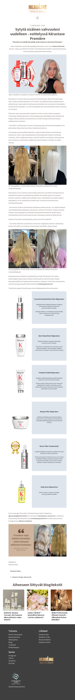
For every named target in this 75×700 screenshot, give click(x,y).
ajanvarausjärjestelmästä (17, 516)
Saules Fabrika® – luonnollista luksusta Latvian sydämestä (36, 615)
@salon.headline (25, 521)
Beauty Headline (45, 640)
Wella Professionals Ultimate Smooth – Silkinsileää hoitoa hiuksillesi (59, 616)
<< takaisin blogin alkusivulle (20, 577)
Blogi (10, 642)
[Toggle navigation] (37, 18)
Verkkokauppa (13, 647)
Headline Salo (44, 634)
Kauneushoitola (14, 637)
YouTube (11, 663)
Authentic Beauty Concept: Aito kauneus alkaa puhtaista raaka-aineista (13, 616)
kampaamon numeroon (47, 516)
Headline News (15, 571)
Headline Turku (44, 637)
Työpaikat (12, 645)
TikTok (11, 658)
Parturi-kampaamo (15, 634)
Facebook (11, 661)
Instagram (12, 656)
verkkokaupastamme (45, 284)
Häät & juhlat (13, 640)
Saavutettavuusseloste (16, 687)
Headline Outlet (44, 642)
